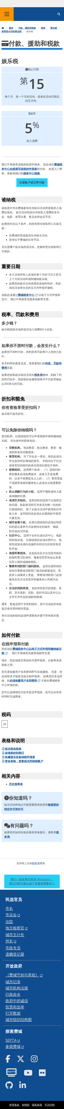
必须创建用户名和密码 (23, 680)
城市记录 (12, 981)
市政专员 (12, 947)
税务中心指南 (31, 173)
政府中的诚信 (16, 1000)
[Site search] (59, 14)
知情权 (26, 1104)
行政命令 (12, 994)
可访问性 (50, 1104)
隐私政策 (37, 1104)
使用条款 (14, 1104)
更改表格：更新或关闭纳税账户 (22, 761)
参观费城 (12, 1046)
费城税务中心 (26, 295)
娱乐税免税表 (11, 749)
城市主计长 (14, 934)
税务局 (38, 375)
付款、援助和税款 (27, 28)
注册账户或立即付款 (32, 182)
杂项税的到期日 (13, 753)
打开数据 (12, 1013)
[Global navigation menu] (7, 14)
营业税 (53, 28)
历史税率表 (16, 784)
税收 (43, 28)
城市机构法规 (16, 988)
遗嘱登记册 (14, 954)
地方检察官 (14, 928)
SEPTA (11, 1040)
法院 (9, 921)
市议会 (11, 914)
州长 (9, 941)
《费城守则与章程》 (22, 974)
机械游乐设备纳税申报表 (18, 757)
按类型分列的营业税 (12, 31)
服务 (11, 28)
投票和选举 (14, 1007)
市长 (9, 908)
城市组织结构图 (18, 1019)
